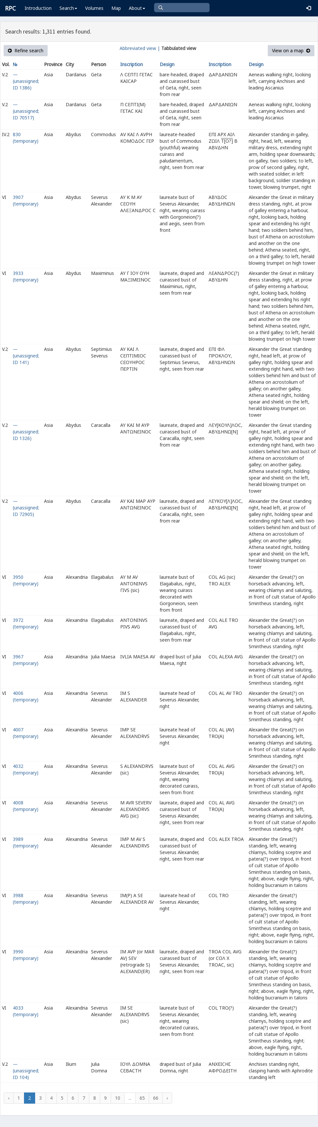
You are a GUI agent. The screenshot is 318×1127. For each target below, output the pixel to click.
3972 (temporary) (25, 623)
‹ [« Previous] (8, 1098)
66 (155, 1098)
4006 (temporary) (25, 696)
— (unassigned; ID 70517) (26, 111)
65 (142, 1098)
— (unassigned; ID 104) (26, 1070)
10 (117, 1098)
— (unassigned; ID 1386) (26, 81)
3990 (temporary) (25, 954)
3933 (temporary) (25, 276)
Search (68, 8)
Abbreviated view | (140, 48)
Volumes (94, 8)
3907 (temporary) (25, 200)
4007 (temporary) (25, 732)
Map (116, 8)
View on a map (291, 50)
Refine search (25, 50)
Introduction (38, 8)
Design (167, 64)
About (137, 8)
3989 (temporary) (25, 842)
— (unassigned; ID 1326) (26, 431)
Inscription (131, 64)
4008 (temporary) (25, 805)
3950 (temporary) (25, 580)
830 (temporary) (25, 137)
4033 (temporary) (25, 1011)
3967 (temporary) (25, 659)
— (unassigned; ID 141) (26, 355)
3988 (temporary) (25, 898)
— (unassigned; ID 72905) (26, 507)
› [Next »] (167, 1098)
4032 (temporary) (25, 769)
